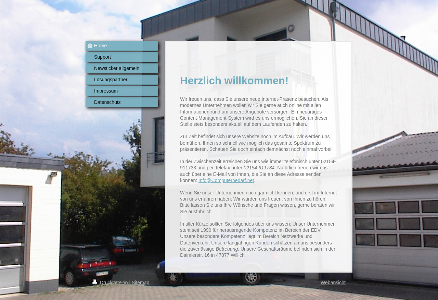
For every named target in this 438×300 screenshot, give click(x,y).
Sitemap (140, 282)
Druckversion (110, 282)
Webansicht (333, 282)
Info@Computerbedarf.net (226, 180)
